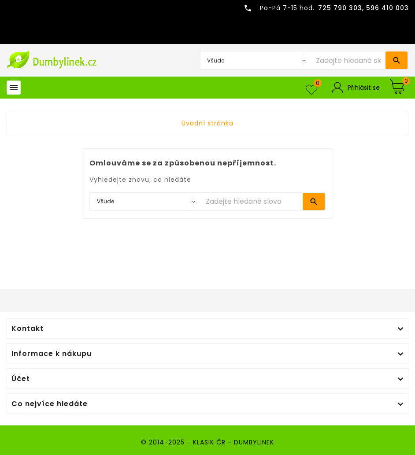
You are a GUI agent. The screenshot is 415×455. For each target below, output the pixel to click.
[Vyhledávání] (348, 60)
